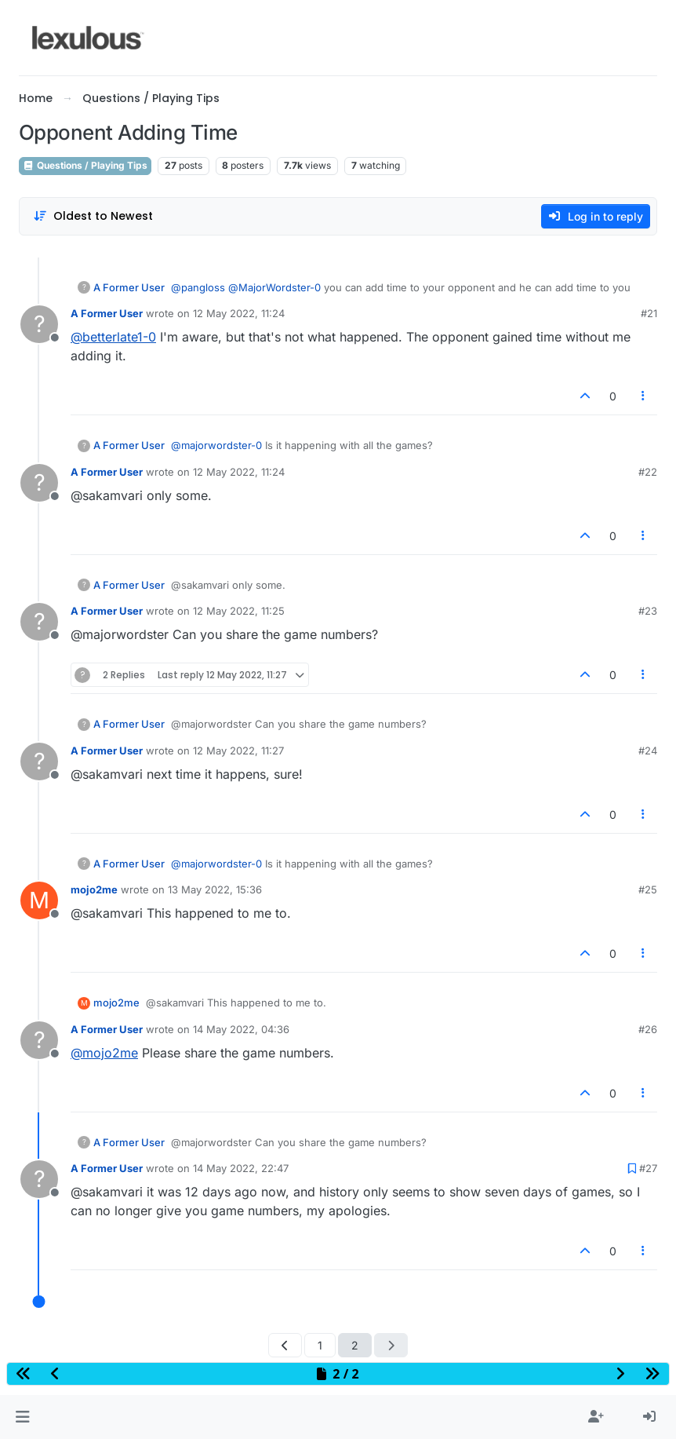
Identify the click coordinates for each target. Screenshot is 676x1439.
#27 (648, 1168)
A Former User (129, 287)
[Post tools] (644, 396)
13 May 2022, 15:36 (215, 889)
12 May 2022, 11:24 (239, 313)
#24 (647, 750)
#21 (649, 313)
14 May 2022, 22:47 (241, 1168)
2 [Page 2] (354, 1345)
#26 (647, 1029)
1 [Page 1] (320, 1345)
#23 (647, 610)
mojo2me (94, 889)
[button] (22, 1417)
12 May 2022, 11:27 (238, 750)
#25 (647, 889)
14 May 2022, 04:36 (241, 1029)
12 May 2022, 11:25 (239, 610)
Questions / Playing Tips (85, 165)
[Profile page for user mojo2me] (39, 900)
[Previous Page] (285, 1345)
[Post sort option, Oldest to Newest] (93, 216)
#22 (647, 472)
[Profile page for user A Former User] (39, 324)
